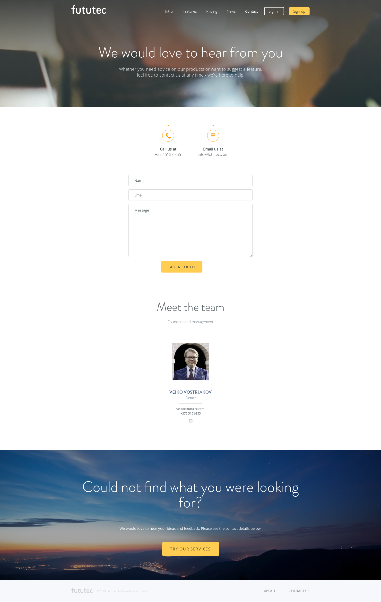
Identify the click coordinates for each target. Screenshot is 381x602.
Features (189, 11)
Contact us (299, 591)
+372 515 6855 (191, 413)
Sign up (299, 11)
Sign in (274, 11)
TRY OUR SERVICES (190, 549)
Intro (169, 11)
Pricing (211, 11)
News (231, 11)
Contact (251, 11)
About (269, 591)
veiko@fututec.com (190, 409)
